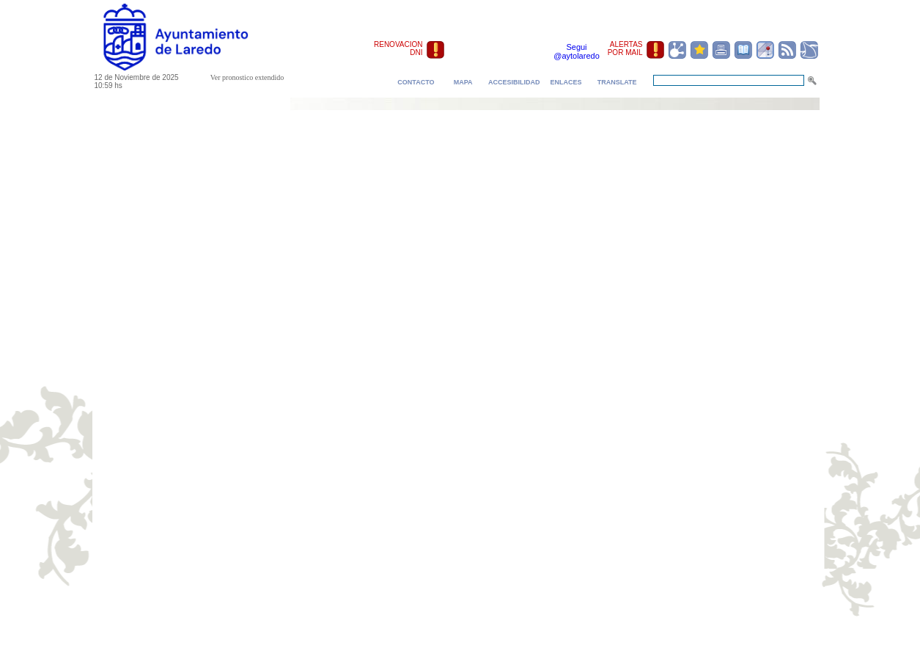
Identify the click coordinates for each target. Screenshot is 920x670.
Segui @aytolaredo (576, 51)
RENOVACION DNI (398, 48)
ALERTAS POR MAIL (625, 48)
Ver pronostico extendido (247, 77)
